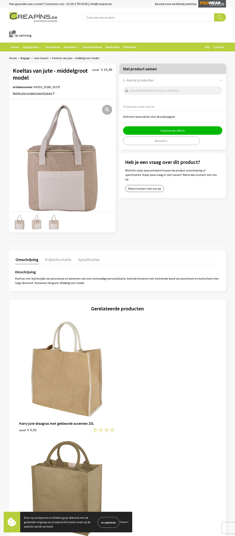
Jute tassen (41, 58)
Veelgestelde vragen (135, 428)
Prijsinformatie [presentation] (56, 258)
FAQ (207, 47)
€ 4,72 (130, 382)
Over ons (73, 439)
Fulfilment (130, 47)
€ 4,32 (181, 377)
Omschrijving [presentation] (26, 258)
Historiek (74, 433)
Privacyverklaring (187, 433)
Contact (218, 47)
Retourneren (130, 433)
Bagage (25, 58)
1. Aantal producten (138, 80)
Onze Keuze (52, 47)
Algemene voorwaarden (190, 422)
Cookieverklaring (186, 428)
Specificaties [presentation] (86, 258)
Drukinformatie (78, 428)
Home (15, 47)
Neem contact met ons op (144, 188)
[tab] (26, 259)
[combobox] (148, 17)
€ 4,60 (79, 377)
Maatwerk (70, 47)
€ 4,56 (27, 382)
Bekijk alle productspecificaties (34, 93)
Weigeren (124, 522)
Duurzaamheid (92, 47)
